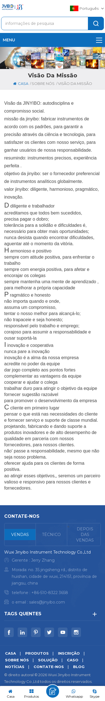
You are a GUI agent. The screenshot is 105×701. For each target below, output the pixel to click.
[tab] (20, 534)
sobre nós (17, 660)
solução (48, 660)
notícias (14, 666)
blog (79, 666)
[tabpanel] (52, 578)
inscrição (69, 653)
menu (52, 39)
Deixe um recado (53, 691)
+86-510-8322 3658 (49, 592)
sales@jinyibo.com (47, 602)
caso (72, 660)
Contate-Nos (49, 666)
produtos (37, 653)
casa (20, 83)
